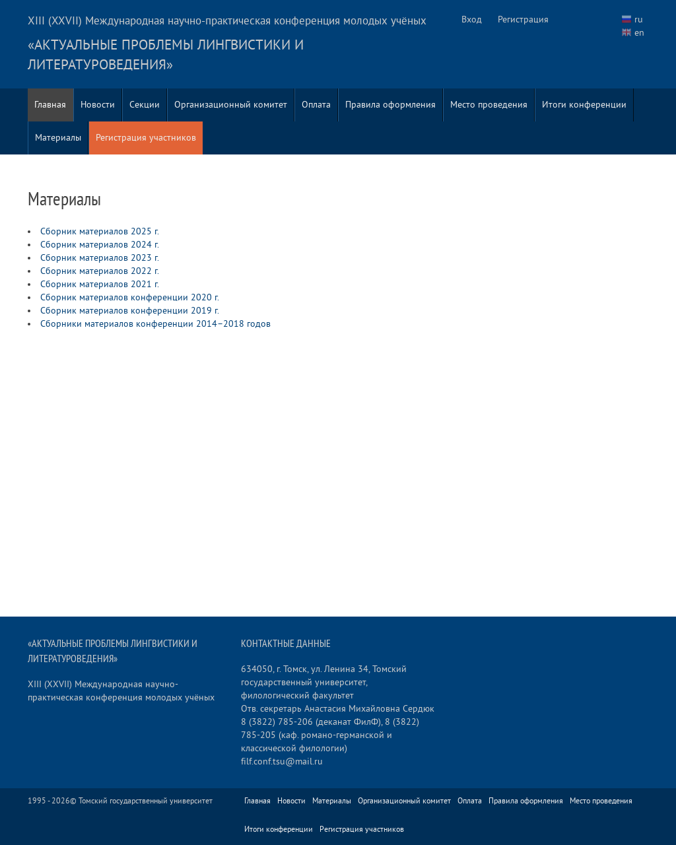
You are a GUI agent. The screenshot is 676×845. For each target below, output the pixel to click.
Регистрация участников (146, 138)
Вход (471, 19)
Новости (98, 105)
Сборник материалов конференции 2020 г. (129, 297)
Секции (144, 105)
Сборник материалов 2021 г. (99, 284)
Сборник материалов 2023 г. (99, 258)
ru (638, 19)
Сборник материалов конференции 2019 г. (129, 311)
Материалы (58, 138)
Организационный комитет (230, 105)
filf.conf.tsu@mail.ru (282, 761)
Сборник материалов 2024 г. (99, 245)
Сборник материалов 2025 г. (99, 231)
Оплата (316, 105)
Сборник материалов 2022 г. (99, 271)
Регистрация (523, 19)
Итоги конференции (584, 105)
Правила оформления (390, 105)
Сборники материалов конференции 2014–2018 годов (155, 324)
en (639, 33)
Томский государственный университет (146, 801)
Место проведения (488, 105)
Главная (50, 105)
